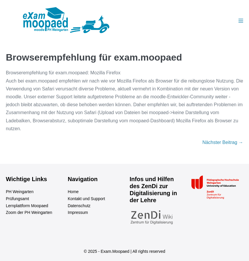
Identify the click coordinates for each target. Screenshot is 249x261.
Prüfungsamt (17, 198)
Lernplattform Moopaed (27, 205)
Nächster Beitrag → (222, 142)
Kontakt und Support (86, 198)
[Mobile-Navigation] (240, 20)
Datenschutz (79, 205)
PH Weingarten (20, 191)
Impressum (78, 212)
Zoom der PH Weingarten (29, 212)
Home (73, 191)
